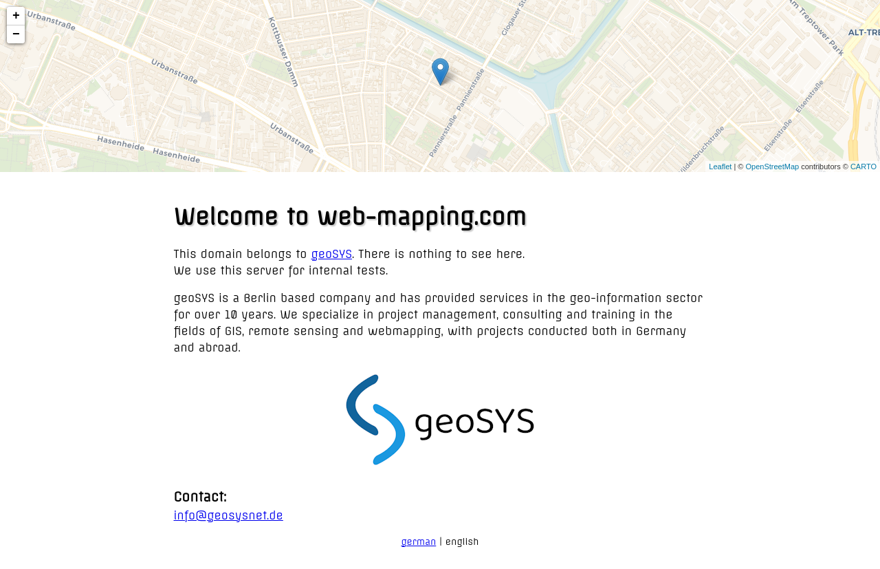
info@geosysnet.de (228, 515)
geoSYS (331, 254)
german (418, 541)
